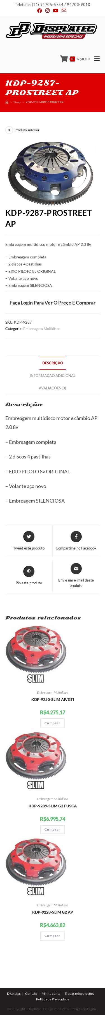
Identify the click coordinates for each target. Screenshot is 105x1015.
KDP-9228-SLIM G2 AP (52, 912)
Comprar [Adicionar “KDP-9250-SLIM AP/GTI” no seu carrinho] (52, 723)
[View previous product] (9, 130)
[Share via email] (76, 576)
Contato (31, 981)
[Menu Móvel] (95, 59)
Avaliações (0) (52, 388)
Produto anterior (27, 130)
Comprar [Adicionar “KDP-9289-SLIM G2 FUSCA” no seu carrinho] (52, 829)
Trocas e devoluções (79, 981)
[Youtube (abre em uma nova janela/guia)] (55, 10)
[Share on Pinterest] (29, 576)
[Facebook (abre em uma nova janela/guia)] (40, 10)
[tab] (52, 363)
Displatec (14, 981)
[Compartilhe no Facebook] (76, 541)
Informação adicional (53, 376)
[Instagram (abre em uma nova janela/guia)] (47, 10)
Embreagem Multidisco (41, 328)
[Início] (6, 102)
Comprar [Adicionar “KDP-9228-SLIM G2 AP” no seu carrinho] (52, 936)
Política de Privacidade (52, 986)
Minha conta (51, 981)
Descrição (52, 363)
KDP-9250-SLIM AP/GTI (52, 699)
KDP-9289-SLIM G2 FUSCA (53, 805)
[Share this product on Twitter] (29, 541)
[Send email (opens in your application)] (64, 10)
